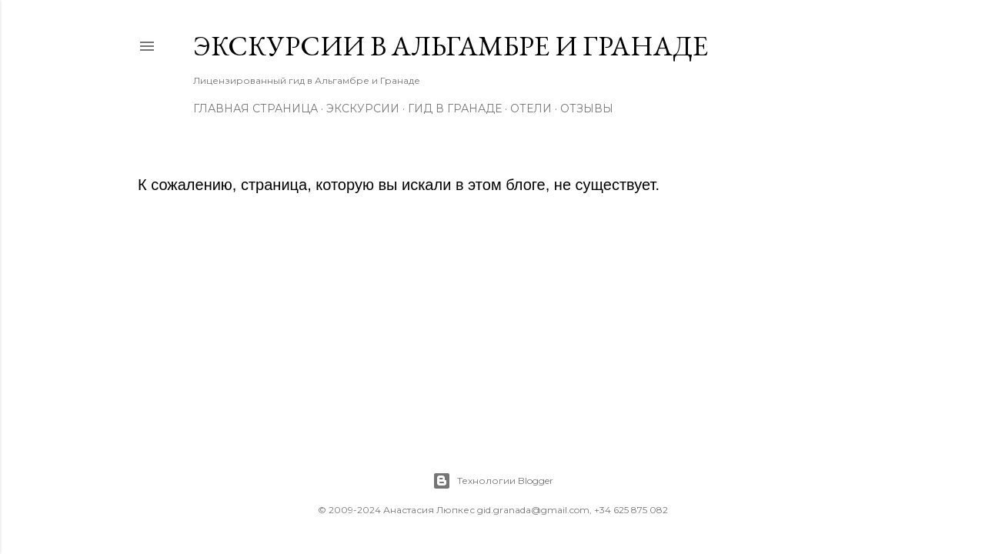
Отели (531, 108)
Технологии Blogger (492, 481)
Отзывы (586, 108)
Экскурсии (362, 108)
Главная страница (255, 108)
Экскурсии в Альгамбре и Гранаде (450, 46)
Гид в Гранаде (455, 108)
